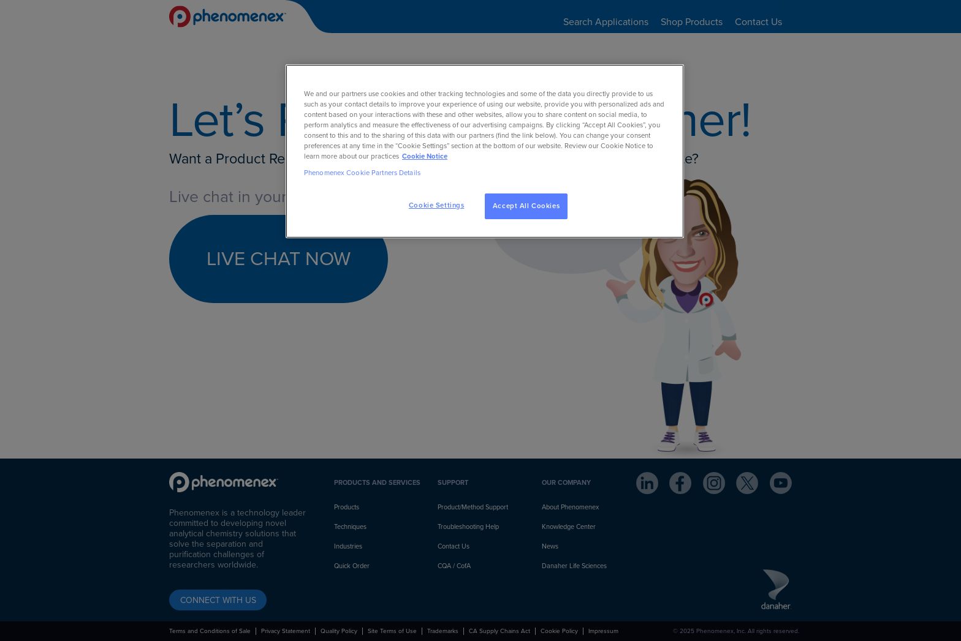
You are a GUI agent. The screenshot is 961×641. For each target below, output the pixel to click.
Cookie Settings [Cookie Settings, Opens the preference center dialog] (437, 205)
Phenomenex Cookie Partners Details (362, 173)
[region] (485, 151)
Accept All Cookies (526, 206)
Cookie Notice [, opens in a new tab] (424, 156)
